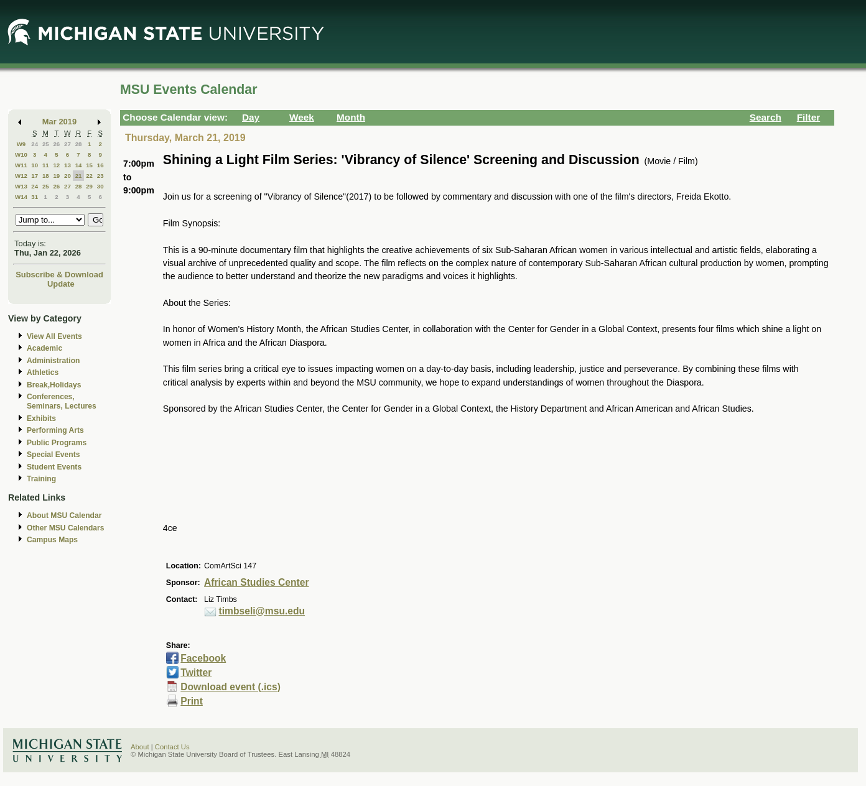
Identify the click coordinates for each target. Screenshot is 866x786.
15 (89, 165)
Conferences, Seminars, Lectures (61, 401)
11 (45, 165)
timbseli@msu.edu (262, 611)
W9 (21, 144)
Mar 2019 (59, 121)
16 (100, 165)
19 (56, 175)
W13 (21, 186)
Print (191, 701)
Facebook (203, 658)
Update (61, 284)
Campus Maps (52, 539)
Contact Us (172, 747)
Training (41, 478)
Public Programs (56, 442)
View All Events (54, 336)
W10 (21, 154)
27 (67, 144)
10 (34, 165)
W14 (21, 196)
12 (56, 165)
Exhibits (41, 418)
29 (89, 186)
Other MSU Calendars (66, 528)
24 (34, 144)
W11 (21, 165)
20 (67, 175)
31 (34, 196)
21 (78, 175)
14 (78, 165)
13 (67, 165)
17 (34, 175)
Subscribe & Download (59, 274)
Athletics (42, 372)
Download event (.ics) (230, 687)
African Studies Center (256, 582)
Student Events (54, 467)
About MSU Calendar (64, 515)
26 (56, 144)
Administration (53, 360)
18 (45, 175)
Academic (44, 348)
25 (45, 144)
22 (89, 175)
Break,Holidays (54, 385)
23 (100, 175)
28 (78, 144)
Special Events (53, 454)
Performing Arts (55, 430)
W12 (21, 175)
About (140, 747)
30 (100, 186)
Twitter (196, 672)
